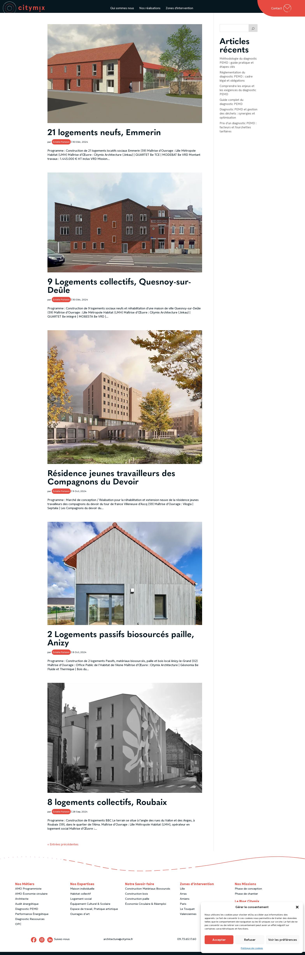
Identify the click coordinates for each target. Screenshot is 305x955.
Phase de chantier (246, 897)
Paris (183, 907)
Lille (182, 892)
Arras (183, 897)
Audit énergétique (27, 907)
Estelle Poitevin (61, 145)
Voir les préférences (282, 940)
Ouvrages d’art (80, 917)
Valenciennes (188, 917)
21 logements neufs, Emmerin (104, 137)
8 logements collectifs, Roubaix (107, 806)
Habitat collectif (80, 897)
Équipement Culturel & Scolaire (90, 907)
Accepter (219, 940)
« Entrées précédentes (62, 848)
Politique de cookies (252, 948)
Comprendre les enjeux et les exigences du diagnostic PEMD (238, 94)
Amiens (184, 902)
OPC (18, 927)
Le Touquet (187, 912)
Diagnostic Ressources (30, 922)
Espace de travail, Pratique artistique (94, 912)
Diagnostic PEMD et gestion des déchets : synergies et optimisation (238, 117)
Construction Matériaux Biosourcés (147, 892)
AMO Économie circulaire (31, 897)
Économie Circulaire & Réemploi (145, 907)
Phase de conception (248, 892)
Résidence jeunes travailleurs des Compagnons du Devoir (111, 482)
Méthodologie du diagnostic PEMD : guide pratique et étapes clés (238, 66)
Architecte (21, 902)
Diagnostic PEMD (26, 912)
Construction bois (136, 897)
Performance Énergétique (31, 917)
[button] (297, 907)
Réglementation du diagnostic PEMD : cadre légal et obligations (236, 80)
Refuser (249, 940)
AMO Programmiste (28, 892)
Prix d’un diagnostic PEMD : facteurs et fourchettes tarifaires (238, 131)
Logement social (81, 902)
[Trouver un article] (253, 32)
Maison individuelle (82, 892)
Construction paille (137, 902)
